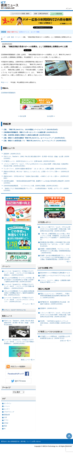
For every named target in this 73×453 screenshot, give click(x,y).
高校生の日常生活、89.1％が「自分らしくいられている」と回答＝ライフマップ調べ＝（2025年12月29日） (36, 172)
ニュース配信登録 (56, 13)
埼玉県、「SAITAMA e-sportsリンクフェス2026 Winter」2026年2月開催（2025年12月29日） (55, 323)
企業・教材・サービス (14, 37)
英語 (5, 426)
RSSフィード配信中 (18, 366)
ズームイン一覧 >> (28, 304)
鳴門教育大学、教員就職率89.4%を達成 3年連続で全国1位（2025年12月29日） (55, 303)
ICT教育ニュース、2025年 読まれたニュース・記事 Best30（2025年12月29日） (30, 161)
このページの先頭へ (69, 436)
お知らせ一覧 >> (65, 340)
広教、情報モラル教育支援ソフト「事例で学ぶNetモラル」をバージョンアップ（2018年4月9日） (35, 140)
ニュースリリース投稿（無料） (21, 13)
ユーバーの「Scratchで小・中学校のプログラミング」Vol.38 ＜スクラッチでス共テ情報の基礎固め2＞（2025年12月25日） (19, 348)
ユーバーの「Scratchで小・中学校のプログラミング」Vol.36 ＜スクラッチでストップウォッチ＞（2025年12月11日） (19, 299)
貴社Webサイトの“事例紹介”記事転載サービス (55, 273)
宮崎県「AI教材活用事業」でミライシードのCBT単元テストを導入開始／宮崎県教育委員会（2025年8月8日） (55, 250)
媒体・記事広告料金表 (41, 13)
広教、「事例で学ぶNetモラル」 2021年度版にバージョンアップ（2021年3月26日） (31, 129)
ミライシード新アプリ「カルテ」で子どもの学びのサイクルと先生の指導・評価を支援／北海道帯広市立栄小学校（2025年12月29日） (36, 165)
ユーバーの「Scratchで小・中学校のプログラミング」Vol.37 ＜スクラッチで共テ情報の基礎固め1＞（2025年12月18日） (19, 286)
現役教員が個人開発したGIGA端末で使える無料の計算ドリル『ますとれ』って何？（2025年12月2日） (55, 244)
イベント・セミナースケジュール (15, 310)
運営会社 (4, 441)
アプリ (6, 420)
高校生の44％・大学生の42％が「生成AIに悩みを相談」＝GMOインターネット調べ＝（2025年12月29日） (36, 177)
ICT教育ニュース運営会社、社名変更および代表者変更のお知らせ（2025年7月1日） (55, 337)
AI (4, 428)
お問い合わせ (36, 441)
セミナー (7, 409)
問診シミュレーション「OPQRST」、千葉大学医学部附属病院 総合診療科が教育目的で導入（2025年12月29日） (54, 295)
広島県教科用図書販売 (8, 93)
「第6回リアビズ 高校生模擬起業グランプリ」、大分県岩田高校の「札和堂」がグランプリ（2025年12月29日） (36, 189)
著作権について (26, 441)
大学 (5, 417)
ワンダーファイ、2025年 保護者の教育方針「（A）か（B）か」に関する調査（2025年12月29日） (36, 168)
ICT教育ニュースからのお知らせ (50, 332)
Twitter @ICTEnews (18, 380)
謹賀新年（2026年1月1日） (13, 154)
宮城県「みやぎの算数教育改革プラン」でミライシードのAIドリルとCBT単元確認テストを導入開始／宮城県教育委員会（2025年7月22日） (55, 257)
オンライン (7, 403)
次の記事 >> (51, 116)
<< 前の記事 (22, 116)
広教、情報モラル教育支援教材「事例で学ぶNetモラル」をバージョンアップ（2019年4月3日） (35, 138)
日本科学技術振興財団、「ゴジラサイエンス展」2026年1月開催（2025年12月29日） (31, 186)
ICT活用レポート (44, 222)
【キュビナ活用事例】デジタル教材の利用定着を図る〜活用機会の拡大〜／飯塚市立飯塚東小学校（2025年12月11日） (19, 293)
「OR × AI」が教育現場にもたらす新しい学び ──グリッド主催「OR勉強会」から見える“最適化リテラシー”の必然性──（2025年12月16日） (55, 236)
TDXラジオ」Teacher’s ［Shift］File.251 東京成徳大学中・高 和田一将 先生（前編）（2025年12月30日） (19, 328)
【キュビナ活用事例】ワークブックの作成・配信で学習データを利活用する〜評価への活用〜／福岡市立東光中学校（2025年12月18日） (19, 279)
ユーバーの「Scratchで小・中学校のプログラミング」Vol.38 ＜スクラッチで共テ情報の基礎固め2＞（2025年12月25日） (19, 273)
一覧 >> (68, 261)
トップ (3, 37)
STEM (6, 423)
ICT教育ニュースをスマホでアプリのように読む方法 (55, 276)
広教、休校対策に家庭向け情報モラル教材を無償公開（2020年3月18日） (27, 135)
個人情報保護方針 (14, 441)
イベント (7, 406)
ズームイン (6, 266)
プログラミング (9, 412)
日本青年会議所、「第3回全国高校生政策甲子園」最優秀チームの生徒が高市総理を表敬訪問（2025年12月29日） (37, 182)
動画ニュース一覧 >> (28, 360)
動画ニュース (7, 316)
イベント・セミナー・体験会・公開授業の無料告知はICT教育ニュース (55, 281)
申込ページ (4, 82)
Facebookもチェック (18, 373)
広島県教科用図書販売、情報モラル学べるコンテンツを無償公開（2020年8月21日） (31, 132)
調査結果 (7, 414)
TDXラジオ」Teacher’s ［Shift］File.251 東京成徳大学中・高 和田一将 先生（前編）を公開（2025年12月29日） (36, 157)
